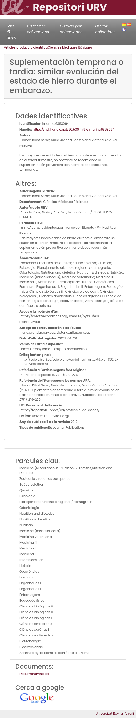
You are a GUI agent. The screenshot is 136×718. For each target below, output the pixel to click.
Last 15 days (11, 31)
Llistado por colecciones (71, 29)
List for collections (105, 29)
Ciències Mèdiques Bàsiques (70, 47)
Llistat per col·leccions (38, 29)
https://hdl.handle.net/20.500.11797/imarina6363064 (73, 129)
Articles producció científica (26, 47)
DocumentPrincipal (34, 674)
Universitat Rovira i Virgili (114, 713)
